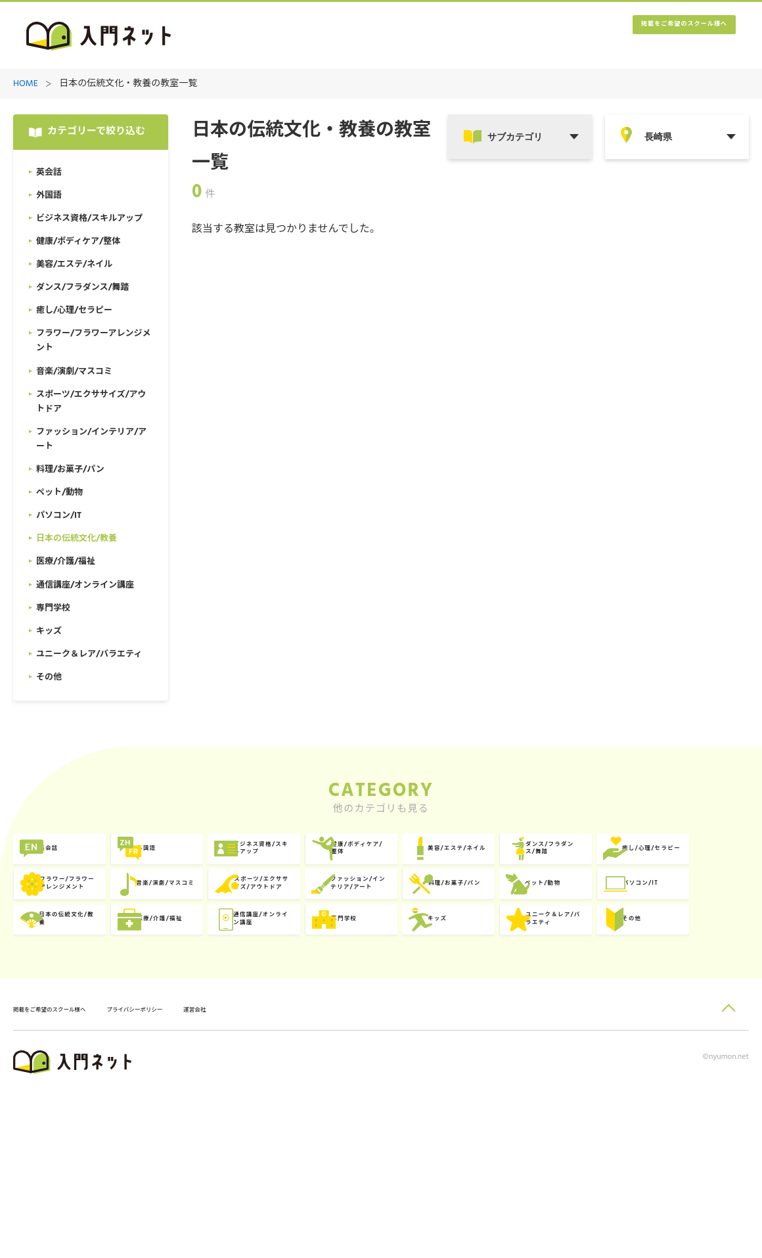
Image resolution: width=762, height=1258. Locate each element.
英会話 (68, 858)
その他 (68, 1074)
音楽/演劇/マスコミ (541, 912)
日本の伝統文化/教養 (688, 966)
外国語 (216, 858)
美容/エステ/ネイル (690, 858)
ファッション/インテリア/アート (94, 966)
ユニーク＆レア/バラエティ (688, 1020)
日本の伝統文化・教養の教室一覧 (128, 84)
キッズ (513, 1020)
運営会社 (269, 1174)
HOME (25, 84)
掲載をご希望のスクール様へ (657, 36)
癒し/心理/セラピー (244, 912)
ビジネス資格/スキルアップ (391, 858)
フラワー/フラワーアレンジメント (391, 912)
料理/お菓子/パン (240, 966)
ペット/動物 (377, 966)
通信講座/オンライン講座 (242, 1020)
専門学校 (369, 1020)
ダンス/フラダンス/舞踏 (96, 912)
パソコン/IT (524, 966)
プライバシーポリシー (188, 1174)
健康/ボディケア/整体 (541, 858)
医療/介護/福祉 (87, 1020)
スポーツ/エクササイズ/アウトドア (687, 912)
